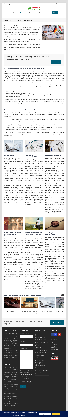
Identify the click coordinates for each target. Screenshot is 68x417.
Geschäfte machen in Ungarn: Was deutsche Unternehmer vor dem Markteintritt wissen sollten (41, 354)
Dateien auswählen (26, 381)
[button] (39, 16)
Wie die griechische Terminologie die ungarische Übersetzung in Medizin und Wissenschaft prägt (29, 311)
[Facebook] (52, 334)
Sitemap (53, 349)
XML (57, 349)
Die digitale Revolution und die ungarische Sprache (41, 372)
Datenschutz (54, 347)
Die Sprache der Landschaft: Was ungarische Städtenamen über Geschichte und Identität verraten (41, 364)
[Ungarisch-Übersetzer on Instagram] (55, 334)
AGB (52, 342)
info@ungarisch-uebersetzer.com (13, 4)
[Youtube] (59, 334)
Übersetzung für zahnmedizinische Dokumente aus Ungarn (46, 311)
